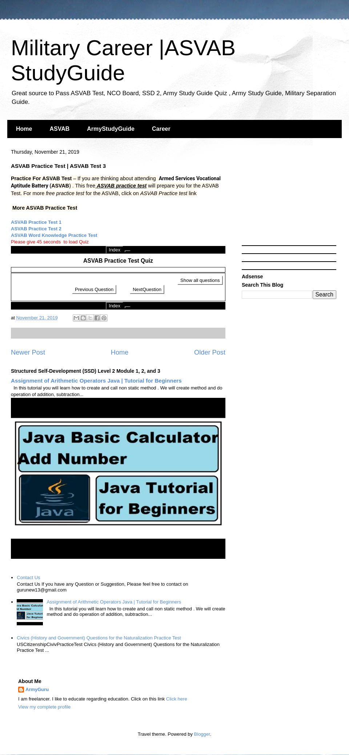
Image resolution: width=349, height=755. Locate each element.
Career (161, 129)
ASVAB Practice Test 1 (36, 222)
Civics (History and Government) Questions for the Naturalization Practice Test (99, 638)
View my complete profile (44, 707)
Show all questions (200, 280)
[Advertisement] (289, 196)
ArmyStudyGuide (111, 129)
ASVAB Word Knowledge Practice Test (54, 235)
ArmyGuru (37, 689)
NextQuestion (147, 289)
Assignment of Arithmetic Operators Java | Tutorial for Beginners (96, 381)
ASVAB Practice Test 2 (36, 228)
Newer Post (28, 352)
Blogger (202, 734)
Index (114, 250)
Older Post (209, 352)
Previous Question (94, 289)
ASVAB (59, 129)
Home (24, 129)
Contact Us (28, 577)
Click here (176, 699)
